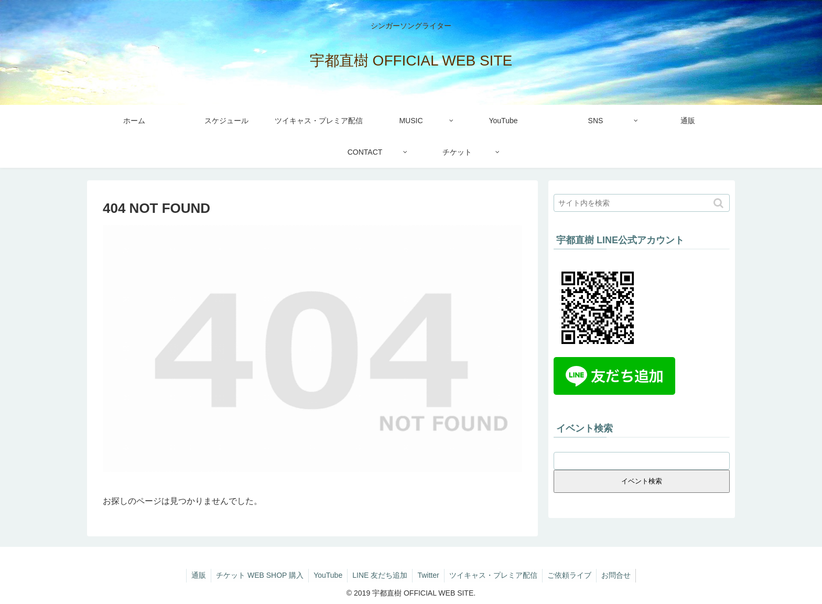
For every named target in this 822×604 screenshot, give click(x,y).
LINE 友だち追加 (379, 575)
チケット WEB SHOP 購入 (257, 575)
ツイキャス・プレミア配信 (495, 575)
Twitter (428, 575)
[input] (642, 203)
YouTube (326, 575)
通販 (195, 575)
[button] (719, 203)
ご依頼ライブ (572, 575)
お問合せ (619, 575)
